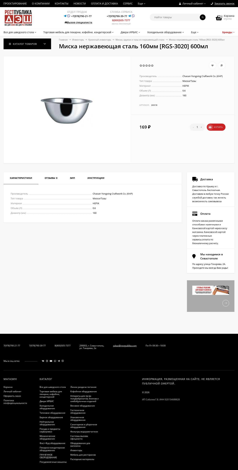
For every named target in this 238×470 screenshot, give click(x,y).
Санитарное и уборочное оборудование (83, 426)
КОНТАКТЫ (61, 3)
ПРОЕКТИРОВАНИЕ (15, 3)
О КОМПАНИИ (41, 3)
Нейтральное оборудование (47, 423)
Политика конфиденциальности (15, 402)
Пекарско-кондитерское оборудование (52, 449)
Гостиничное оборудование (78, 411)
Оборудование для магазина (80, 444)
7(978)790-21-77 (12, 345)
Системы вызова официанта (79, 437)
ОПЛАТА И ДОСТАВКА (104, 3)
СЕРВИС (128, 3)
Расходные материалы (82, 459)
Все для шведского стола (53, 387)
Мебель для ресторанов (83, 454)
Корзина (8, 387)
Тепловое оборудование (52, 412)
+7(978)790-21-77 (81, 16)
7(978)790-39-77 (37, 345)
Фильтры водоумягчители (84, 431)
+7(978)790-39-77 (117, 16)
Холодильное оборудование (47, 407)
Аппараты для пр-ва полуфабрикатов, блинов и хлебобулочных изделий (84, 398)
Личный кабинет (12, 391)
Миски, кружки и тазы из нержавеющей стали (140, 39)
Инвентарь (78, 39)
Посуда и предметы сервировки (50, 430)
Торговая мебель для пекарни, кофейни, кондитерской (51, 394)
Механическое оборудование (47, 437)
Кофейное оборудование (83, 391)
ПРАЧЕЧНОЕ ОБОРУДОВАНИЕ (48, 456)
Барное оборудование (51, 417)
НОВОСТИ (80, 3)
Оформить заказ (12, 395)
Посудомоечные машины (53, 461)
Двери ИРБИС (47, 401)
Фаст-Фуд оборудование (52, 443)
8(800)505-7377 (121, 20)
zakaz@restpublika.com (125, 345)
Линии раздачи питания (83, 387)
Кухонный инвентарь (99, 39)
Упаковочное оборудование (78, 419)
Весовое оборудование (82, 405)
